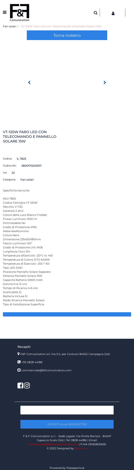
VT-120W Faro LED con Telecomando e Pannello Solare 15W (61, 26)
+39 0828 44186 (32, 362)
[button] (67, 79)
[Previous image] (29, 82)
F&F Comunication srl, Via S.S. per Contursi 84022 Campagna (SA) (65, 354)
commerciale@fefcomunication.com (46, 370)
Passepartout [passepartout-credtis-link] (75, 468)
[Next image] (105, 82)
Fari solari (9, 26)
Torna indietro (67, 35)
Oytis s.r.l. (81, 448)
